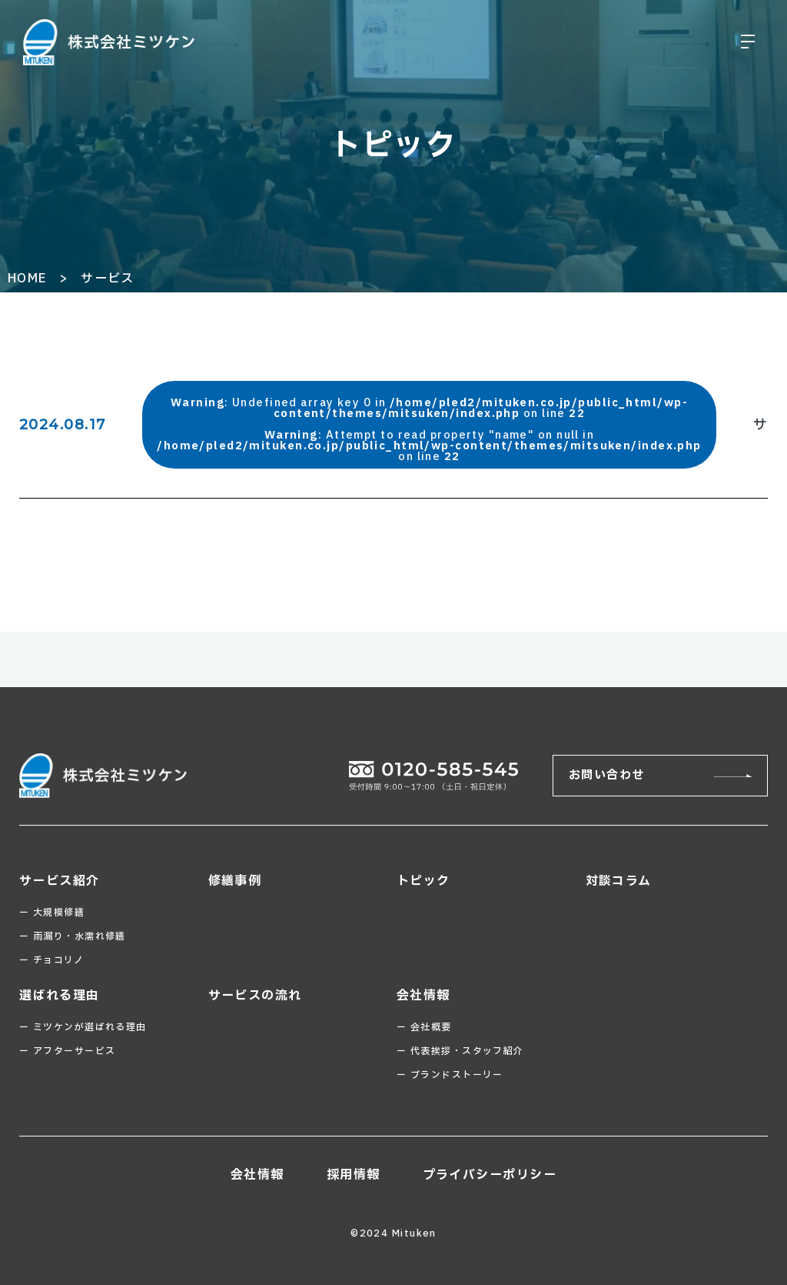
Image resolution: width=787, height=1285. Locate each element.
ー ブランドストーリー (450, 1075)
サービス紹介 (59, 881)
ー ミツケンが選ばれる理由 (83, 1027)
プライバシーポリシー (489, 1175)
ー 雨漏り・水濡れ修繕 (72, 936)
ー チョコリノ (51, 960)
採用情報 (353, 1175)
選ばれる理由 (59, 995)
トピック (423, 881)
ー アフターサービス (67, 1051)
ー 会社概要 (424, 1027)
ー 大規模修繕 (52, 913)
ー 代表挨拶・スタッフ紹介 (460, 1051)
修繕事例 (235, 881)
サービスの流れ (255, 995)
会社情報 (423, 995)
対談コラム (619, 881)
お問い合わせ (607, 775)
